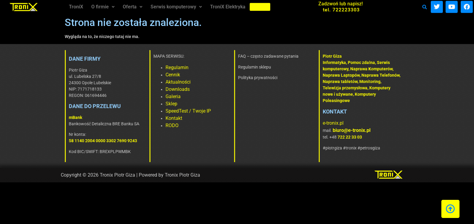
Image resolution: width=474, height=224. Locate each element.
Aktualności (131, 82)
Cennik (126, 75)
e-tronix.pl (286, 123)
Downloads (131, 89)
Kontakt (127, 118)
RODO (125, 125)
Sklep (125, 104)
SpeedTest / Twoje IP (141, 111)
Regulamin (130, 67)
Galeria (126, 96)
